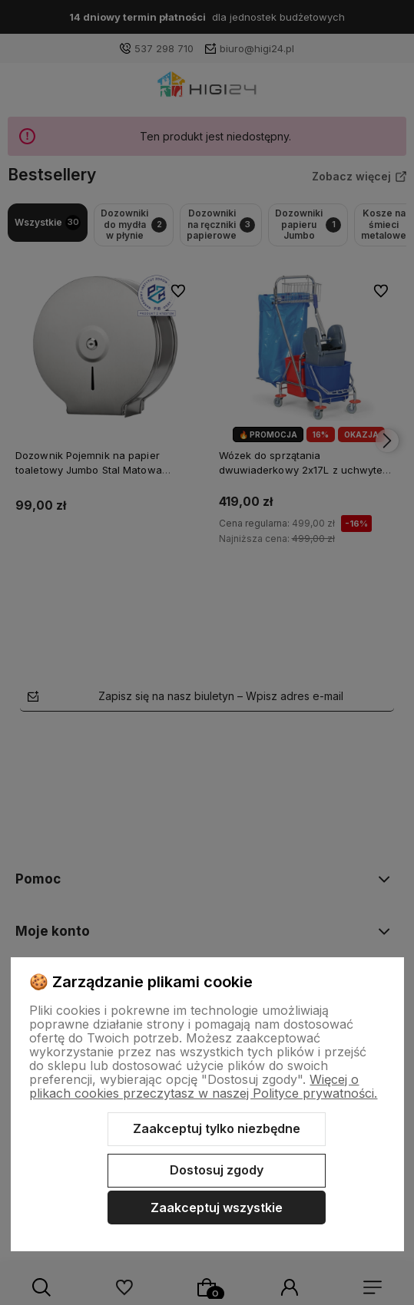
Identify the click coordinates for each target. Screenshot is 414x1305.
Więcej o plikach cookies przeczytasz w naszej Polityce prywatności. (203, 1086)
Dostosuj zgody (216, 1170)
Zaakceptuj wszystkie (217, 1207)
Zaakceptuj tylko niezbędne (216, 1128)
